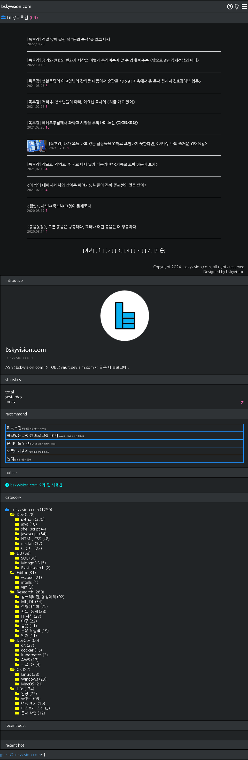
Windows (33, 679)
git (27, 645)
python (32, 519)
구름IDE (30, 665)
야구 (28, 621)
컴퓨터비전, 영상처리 (42, 597)
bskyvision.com (16, 6)
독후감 (30, 698)
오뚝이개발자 (28, 451)
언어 (28, 635)
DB (23, 553)
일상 (28, 694)
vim (27, 587)
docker (31, 650)
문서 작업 (32, 713)
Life (25, 689)
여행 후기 (32, 703)
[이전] (89, 250)
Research (30, 592)
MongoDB (33, 563)
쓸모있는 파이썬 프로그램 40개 (45, 436)
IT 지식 (30, 616)
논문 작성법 (34, 631)
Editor (26, 573)
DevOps (27, 640)
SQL (28, 558)
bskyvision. (236, 272)
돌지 (19, 459)
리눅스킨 (26, 428)
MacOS (31, 684)
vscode (31, 577)
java (28, 524)
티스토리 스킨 (35, 708)
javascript (33, 534)
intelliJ (29, 582)
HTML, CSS (35, 539)
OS (23, 669)
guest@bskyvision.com (20, 755)
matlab (31, 543)
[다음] (159, 250)
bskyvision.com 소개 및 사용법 (33, 485)
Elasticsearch (35, 568)
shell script (33, 529)
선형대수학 (34, 606)
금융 (28, 626)
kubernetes (34, 655)
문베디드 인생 (31, 443)
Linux (29, 674)
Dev (25, 514)
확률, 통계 (33, 611)
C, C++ (31, 548)
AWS (29, 660)
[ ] (100, 250)
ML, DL (31, 602)
